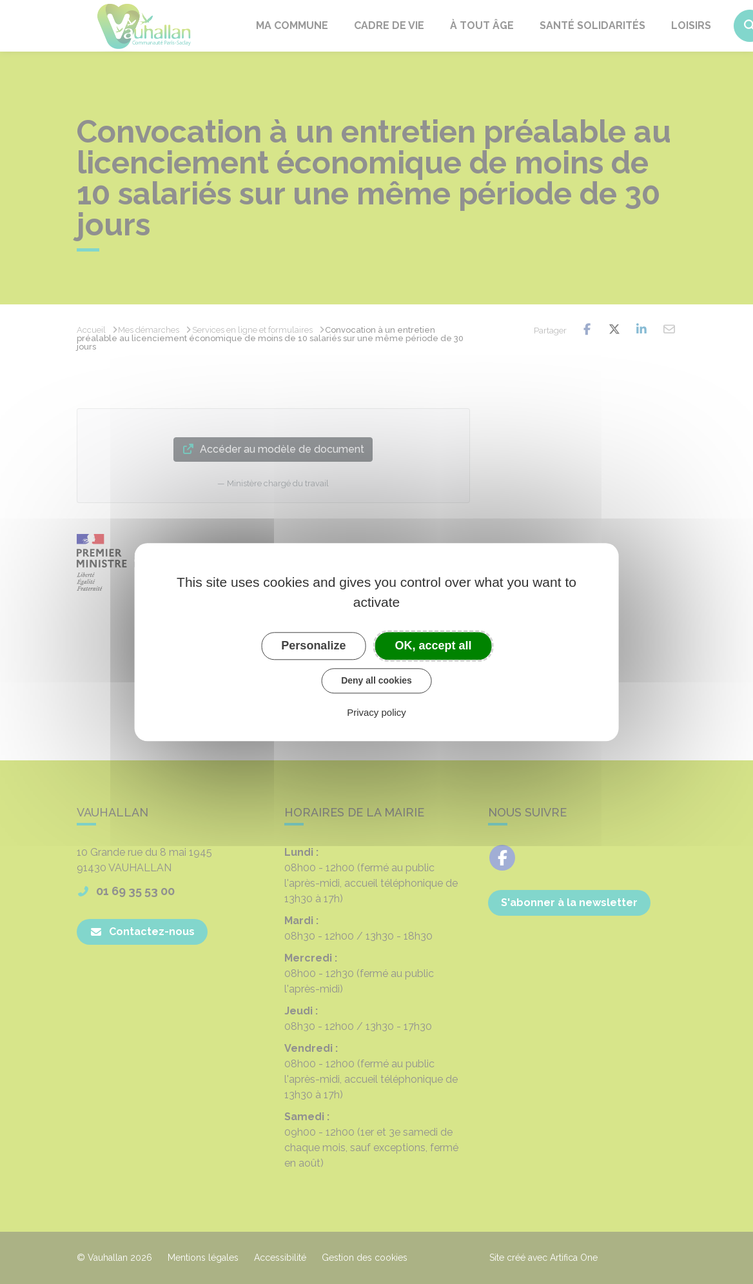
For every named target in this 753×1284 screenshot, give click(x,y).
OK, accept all (433, 645)
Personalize (313, 645)
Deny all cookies (376, 680)
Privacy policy (376, 712)
